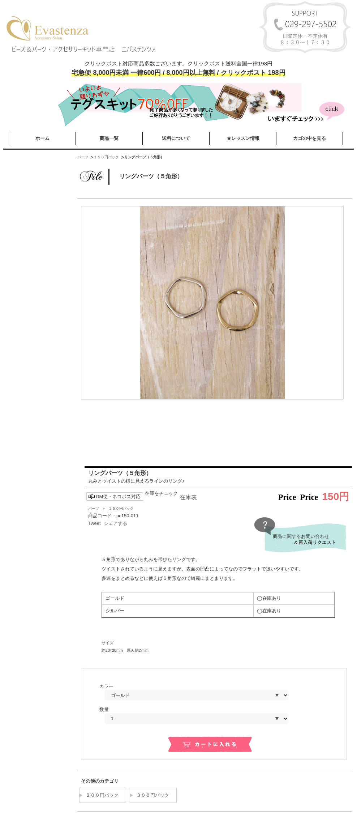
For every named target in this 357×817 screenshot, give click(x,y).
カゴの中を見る (309, 138)
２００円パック (102, 795)
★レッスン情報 (243, 138)
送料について (176, 138)
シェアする (115, 523)
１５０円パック (106, 157)
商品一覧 (109, 138)
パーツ (82, 157)
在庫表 (188, 497)
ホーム (42, 138)
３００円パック (152, 795)
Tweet (94, 523)
